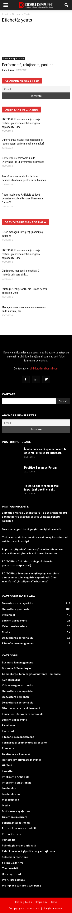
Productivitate (11, 834)
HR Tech (7, 765)
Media (6, 632)
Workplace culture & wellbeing (21, 885)
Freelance (8, 748)
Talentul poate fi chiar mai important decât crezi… (41, 487)
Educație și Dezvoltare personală (22, 713)
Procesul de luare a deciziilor (20, 828)
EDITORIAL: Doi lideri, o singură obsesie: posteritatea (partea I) (27, 563)
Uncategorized (11, 874)
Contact (53, 902)
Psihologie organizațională (19, 845)
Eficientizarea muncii (15, 620)
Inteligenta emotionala (16, 782)
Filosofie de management (18, 643)
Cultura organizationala (17, 685)
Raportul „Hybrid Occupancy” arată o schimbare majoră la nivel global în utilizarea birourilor (32, 551)
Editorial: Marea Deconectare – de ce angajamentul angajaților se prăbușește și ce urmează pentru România (35, 516)
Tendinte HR (10, 868)
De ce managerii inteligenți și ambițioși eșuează (31, 529)
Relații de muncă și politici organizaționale (28, 851)
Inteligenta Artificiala (15, 776)
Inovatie (7, 771)
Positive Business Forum (40, 467)
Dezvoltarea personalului (18, 637)
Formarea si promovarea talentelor (24, 742)
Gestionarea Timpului (16, 754)
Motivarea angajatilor (16, 811)
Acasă (5, 14)
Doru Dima (8, 69)
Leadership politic (13, 794)
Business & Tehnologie (16, 668)
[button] (66, 5)
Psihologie (8, 839)
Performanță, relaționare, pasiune (27, 65)
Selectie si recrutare (15, 856)
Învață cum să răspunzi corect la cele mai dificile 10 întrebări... (45, 451)
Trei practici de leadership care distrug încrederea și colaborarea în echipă (35, 539)
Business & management (17, 662)
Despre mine (41, 902)
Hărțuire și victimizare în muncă (21, 759)
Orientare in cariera (14, 626)
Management (10, 799)
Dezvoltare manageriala (17, 603)
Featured (8, 731)
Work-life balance (13, 879)
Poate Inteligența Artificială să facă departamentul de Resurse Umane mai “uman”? (22, 198)
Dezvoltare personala (13, 58)
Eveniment (8, 614)
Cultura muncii (11, 679)
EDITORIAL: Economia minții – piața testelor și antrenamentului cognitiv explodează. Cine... (21, 123)
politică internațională (16, 822)
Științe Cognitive (12, 862)
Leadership (9, 788)
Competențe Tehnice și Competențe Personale (31, 673)
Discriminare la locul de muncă (21, 708)
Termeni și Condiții (23, 902)
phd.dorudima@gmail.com (44, 368)
